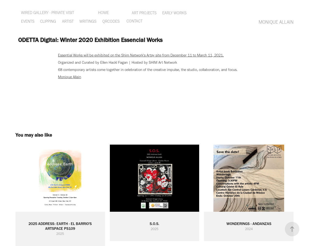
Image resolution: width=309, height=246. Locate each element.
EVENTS (27, 21)
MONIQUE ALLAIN (276, 22)
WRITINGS (87, 21)
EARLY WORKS (174, 12)
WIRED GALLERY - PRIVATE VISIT (47, 12)
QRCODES (110, 21)
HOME (103, 12)
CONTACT (134, 21)
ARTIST (68, 21)
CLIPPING (48, 21)
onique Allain (71, 77)
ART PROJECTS (144, 12)
